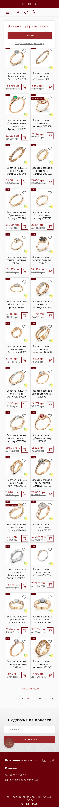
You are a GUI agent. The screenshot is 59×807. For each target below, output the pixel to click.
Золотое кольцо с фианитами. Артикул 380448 (17, 170)
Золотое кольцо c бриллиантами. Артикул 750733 (17, 304)
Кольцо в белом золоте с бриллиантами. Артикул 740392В (17, 574)
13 (52, 698)
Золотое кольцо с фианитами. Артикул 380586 (42, 123)
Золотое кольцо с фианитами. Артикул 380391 (42, 76)
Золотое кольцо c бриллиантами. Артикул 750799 (17, 76)
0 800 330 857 (18, 775)
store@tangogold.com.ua (24, 779)
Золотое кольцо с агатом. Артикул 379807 (42, 260)
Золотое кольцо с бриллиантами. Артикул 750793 (42, 215)
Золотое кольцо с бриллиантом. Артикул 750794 (17, 215)
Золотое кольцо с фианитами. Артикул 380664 (17, 527)
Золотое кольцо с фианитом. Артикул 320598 (42, 393)
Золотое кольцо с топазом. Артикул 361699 (17, 260)
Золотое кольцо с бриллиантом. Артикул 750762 (42, 572)
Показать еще (29, 688)
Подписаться (29, 739)
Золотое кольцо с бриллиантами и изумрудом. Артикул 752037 (17, 125)
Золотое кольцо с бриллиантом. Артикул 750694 (17, 619)
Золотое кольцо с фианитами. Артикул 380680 (42, 349)
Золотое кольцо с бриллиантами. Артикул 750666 (42, 619)
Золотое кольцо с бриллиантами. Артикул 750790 (17, 438)
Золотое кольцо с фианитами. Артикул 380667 (17, 349)
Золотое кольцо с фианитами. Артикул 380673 (42, 304)
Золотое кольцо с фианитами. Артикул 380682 (42, 170)
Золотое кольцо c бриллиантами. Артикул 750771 (42, 527)
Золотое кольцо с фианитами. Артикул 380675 (17, 483)
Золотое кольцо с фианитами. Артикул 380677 (42, 664)
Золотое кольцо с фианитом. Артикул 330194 (17, 664)
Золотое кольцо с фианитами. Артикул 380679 (17, 393)
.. (6, 698)
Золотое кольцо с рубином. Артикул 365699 (42, 438)
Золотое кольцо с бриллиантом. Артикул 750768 (42, 483)
